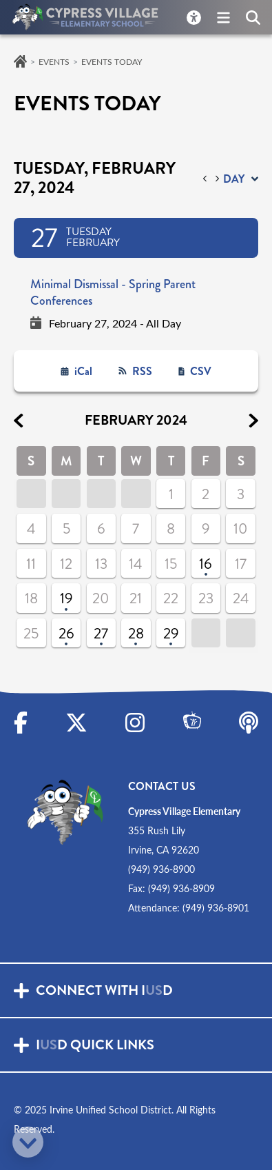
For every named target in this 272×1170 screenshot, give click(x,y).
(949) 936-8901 (215, 907)
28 (136, 633)
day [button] (233, 179)
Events (54, 61)
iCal (83, 371)
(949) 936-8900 (161, 869)
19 (66, 598)
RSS (142, 371)
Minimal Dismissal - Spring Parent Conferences (113, 292)
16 (205, 564)
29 (171, 633)
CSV (200, 371)
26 (66, 633)
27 (101, 633)
